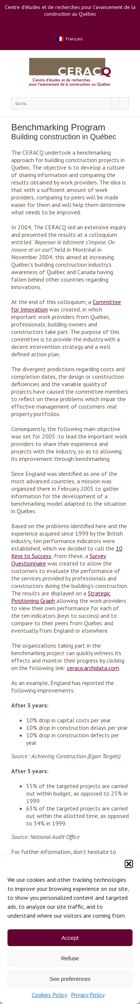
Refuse (70, 958)
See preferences (69, 979)
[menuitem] (70, 38)
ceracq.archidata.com (93, 668)
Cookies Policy (49, 994)
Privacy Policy (88, 994)
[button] (129, 864)
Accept (70, 938)
